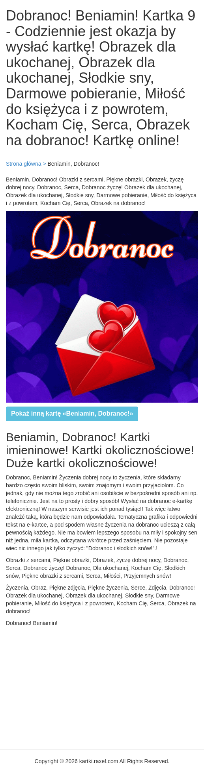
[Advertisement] (102, 686)
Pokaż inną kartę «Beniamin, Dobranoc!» (72, 413)
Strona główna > (26, 164)
